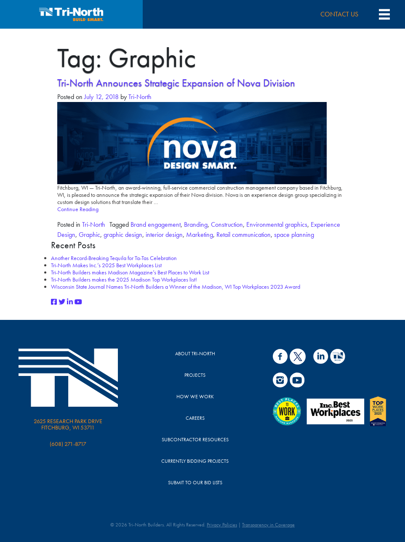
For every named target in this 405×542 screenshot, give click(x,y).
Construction (227, 224)
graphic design (123, 234)
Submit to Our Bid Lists (195, 482)
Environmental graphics (276, 224)
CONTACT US (339, 14)
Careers (195, 418)
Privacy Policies (222, 524)
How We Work (195, 396)
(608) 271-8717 (68, 444)
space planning (294, 234)
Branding (196, 224)
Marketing (199, 234)
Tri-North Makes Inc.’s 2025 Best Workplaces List (106, 265)
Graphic (89, 234)
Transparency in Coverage (268, 524)
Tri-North (139, 96)
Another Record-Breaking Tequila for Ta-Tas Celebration (114, 258)
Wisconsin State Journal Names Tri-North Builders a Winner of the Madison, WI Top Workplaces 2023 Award (175, 286)
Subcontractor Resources (195, 439)
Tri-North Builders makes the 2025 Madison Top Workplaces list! (124, 279)
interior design (164, 234)
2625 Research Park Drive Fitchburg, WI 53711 (68, 424)
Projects (194, 375)
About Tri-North (195, 353)
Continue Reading (78, 209)
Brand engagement (156, 224)
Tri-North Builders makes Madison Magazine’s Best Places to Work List (130, 272)
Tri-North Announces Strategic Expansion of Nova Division (176, 83)
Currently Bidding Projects (195, 461)
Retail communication (243, 234)
